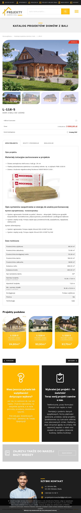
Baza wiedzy (65, 2)
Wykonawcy (23, 2)
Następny (71, 360)
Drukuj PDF (73, 132)
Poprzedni (10, 360)
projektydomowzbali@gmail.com (58, 497)
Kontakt (75, 2)
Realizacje (34, 2)
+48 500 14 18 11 (9, 2)
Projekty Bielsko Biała (49, 2)
